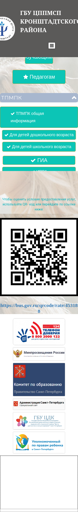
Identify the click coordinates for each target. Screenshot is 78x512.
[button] (39, 97)
